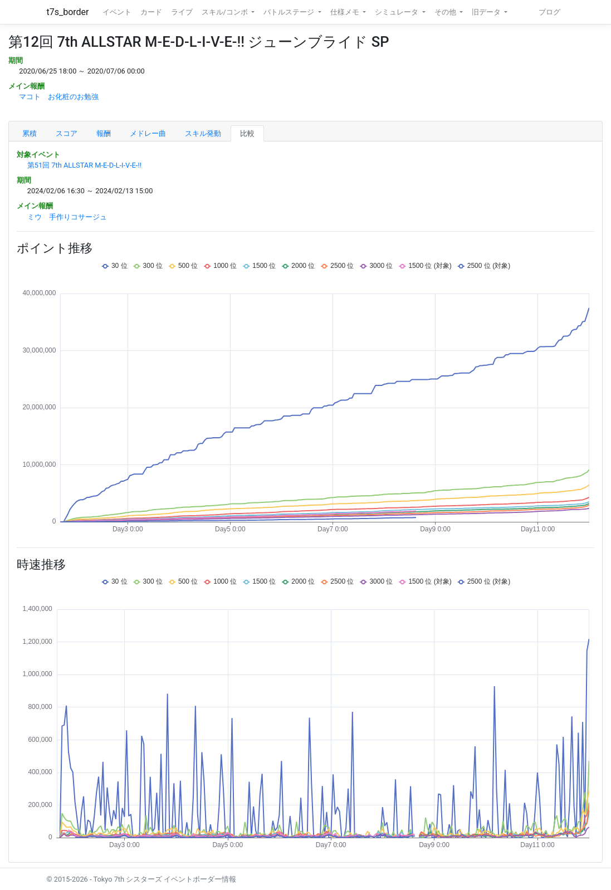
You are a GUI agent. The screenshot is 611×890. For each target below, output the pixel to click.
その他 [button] (446, 12)
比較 (247, 133)
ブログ (549, 12)
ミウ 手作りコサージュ (67, 217)
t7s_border (68, 12)
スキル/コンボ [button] (226, 12)
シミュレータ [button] (397, 12)
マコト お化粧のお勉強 (59, 96)
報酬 (103, 133)
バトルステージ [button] (289, 12)
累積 (29, 133)
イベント (116, 12)
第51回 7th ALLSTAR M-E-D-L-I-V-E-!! (84, 165)
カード (151, 12)
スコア (66, 133)
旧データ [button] (487, 12)
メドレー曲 (148, 133)
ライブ (182, 12)
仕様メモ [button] (345, 12)
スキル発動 (203, 133)
